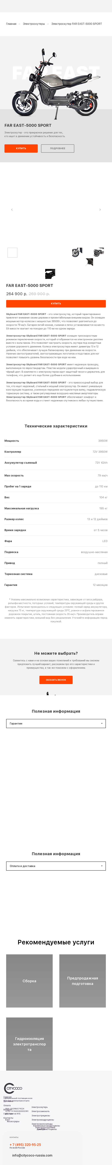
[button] (21, 148)
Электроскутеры (34, 23)
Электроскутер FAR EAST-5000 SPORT (76, 23)
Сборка (29, 981)
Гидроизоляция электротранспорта (29, 1044)
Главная (11, 23)
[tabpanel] (56, 785)
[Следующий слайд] (100, 209)
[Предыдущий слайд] (11, 209)
